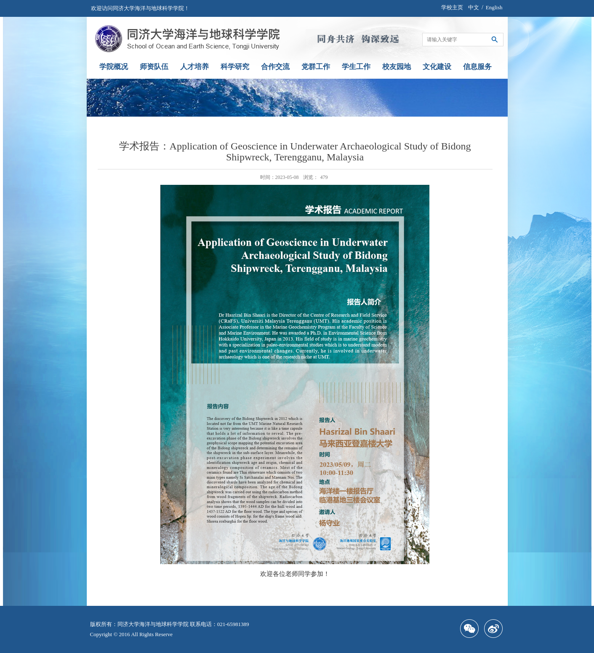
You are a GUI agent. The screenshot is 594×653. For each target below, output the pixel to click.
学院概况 (113, 67)
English (494, 7)
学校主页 (452, 7)
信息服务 (477, 67)
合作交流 (275, 67)
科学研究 (235, 67)
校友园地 (396, 67)
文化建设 (437, 67)
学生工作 (356, 67)
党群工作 (315, 67)
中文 (473, 7)
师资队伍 (154, 67)
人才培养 (194, 67)
